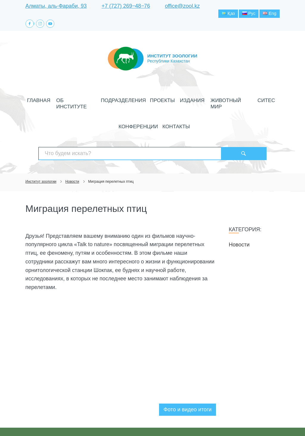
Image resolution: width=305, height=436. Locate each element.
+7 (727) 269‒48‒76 (126, 6)
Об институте (71, 101)
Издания (165, 101)
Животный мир (197, 101)
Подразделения (108, 101)
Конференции (252, 101)
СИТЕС (225, 101)
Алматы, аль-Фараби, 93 (56, 6)
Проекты (141, 101)
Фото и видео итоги (187, 387)
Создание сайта (242, 421)
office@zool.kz (182, 6)
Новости (239, 223)
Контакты (153, 114)
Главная (41, 101)
